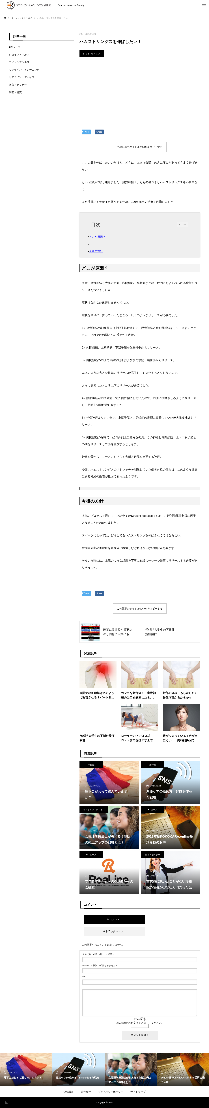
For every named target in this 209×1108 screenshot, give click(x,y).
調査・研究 (15, 92)
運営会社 (86, 1091)
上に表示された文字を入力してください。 (140, 1022)
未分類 (91, 764)
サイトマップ (138, 1091)
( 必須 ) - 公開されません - (99, 965)
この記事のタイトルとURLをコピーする (139, 147)
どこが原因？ (101, 236)
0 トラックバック (113, 931)
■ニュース (153, 809)
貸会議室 (68, 1091)
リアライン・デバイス (94, 809)
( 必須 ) (97, 954)
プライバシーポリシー (110, 1091)
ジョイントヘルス (91, 53)
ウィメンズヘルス (19, 62)
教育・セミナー (152, 854)
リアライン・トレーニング (24, 69)
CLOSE (182, 225)
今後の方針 (99, 251)
